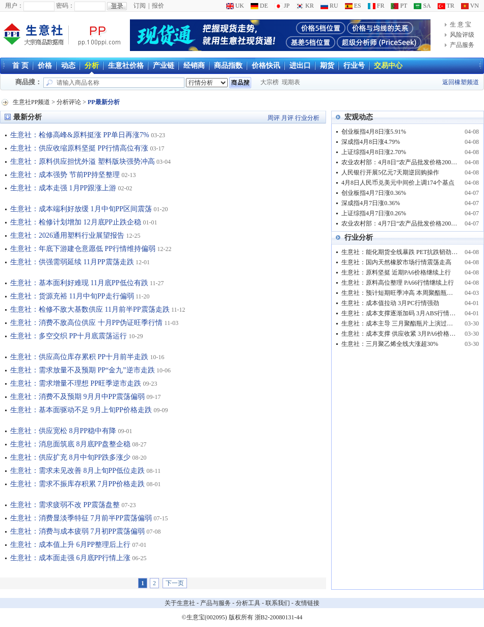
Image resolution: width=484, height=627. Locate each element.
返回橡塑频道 (460, 82)
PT (399, 5)
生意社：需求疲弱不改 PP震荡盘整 (65, 505)
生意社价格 (126, 65)
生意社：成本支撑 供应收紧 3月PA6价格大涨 (400, 333)
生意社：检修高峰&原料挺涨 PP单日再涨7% (79, 135)
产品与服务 (215, 603)
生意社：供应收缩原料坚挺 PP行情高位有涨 (79, 148)
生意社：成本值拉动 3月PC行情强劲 (390, 303)
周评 (273, 117)
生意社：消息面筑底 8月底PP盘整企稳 (70, 444)
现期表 (291, 82)
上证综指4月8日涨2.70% (373, 152)
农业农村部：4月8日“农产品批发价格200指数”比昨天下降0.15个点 (400, 162)
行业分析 (307, 117)
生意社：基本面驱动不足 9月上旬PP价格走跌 (81, 410)
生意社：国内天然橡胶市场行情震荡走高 (396, 262)
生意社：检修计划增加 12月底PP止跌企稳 (75, 222)
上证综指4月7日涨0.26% (373, 213)
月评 (287, 117)
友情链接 (307, 603)
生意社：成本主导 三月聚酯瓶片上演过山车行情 (400, 323)
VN (470, 5)
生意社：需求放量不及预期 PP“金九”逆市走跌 (82, 370)
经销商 (194, 65)
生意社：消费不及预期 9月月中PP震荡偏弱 (77, 396)
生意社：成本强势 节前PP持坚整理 (65, 175)
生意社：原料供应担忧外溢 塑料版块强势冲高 (82, 161)
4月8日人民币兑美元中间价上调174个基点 (397, 182)
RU (329, 5)
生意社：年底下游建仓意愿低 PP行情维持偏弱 (82, 249)
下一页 (175, 583)
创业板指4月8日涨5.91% (373, 131)
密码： (65, 5)
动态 (68, 65)
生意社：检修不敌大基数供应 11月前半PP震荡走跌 (90, 309)
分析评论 (69, 102)
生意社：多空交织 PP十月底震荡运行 (68, 336)
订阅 (139, 5)
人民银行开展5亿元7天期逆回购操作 (390, 172)
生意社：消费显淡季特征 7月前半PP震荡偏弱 (81, 518)
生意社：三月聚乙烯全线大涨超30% (389, 343)
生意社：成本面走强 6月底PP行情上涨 (70, 558)
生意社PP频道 (31, 102)
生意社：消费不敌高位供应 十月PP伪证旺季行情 (86, 323)
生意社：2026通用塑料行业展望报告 (67, 235)
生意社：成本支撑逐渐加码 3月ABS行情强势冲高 (400, 313)
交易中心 (388, 65)
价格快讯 (266, 65)
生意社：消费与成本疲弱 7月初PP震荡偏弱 (77, 531)
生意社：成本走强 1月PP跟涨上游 (63, 188)
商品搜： (28, 82)
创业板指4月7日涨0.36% (373, 192)
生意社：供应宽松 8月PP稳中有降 (63, 431)
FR (376, 5)
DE (259, 5)
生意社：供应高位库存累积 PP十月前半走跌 (79, 357)
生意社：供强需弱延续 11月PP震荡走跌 (72, 262)
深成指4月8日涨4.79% (370, 141)
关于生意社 (180, 603)
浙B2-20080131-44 (279, 617)
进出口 (300, 65)
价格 (45, 65)
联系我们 (277, 603)
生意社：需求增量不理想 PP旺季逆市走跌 (75, 383)
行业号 (354, 65)
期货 (327, 65)
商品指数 (228, 65)
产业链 (163, 65)
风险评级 (462, 34)
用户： (14, 5)
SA (422, 5)
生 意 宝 (460, 24)
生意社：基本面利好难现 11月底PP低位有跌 (79, 283)
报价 (158, 5)
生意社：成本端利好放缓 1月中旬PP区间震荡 (81, 209)
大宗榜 (269, 82)
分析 (92, 65)
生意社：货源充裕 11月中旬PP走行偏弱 (72, 296)
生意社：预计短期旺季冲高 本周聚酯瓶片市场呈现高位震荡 (400, 292)
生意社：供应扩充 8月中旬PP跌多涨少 (70, 457)
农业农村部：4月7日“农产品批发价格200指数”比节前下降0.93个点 (400, 223)
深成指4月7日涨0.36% (370, 203)
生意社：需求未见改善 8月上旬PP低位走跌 (77, 470)
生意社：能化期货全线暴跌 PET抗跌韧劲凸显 (400, 252)
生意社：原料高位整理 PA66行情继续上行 (397, 282)
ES (353, 5)
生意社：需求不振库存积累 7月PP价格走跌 (77, 484)
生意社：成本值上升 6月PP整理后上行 (70, 544)
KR (305, 5)
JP (282, 5)
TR (446, 5)
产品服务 (462, 44)
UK (235, 5)
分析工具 (248, 603)
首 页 (20, 65)
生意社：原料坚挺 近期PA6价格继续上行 (396, 272)
